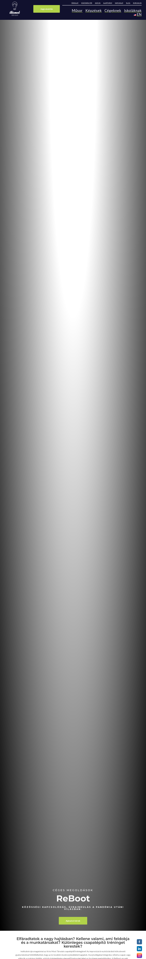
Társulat (74, 3)
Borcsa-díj (137, 3)
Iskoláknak (133, 11)
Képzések (93, 11)
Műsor (77, 11)
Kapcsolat (119, 3)
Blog (128, 3)
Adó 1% (97, 3)
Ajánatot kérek (73, 920)
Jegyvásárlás (46, 9)
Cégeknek (113, 11)
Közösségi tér (86, 3)
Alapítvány (107, 3)
